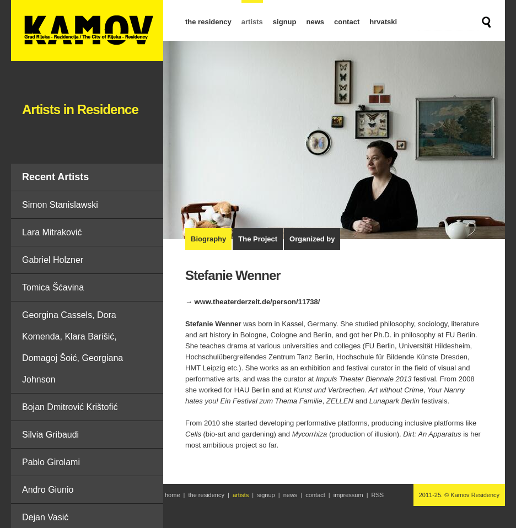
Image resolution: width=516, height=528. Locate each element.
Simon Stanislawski (60, 204)
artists (252, 22)
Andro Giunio (47, 489)
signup (285, 22)
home (172, 495)
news (315, 22)
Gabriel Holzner (52, 260)
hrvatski (383, 22)
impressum (348, 495)
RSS (378, 495)
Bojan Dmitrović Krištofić (69, 407)
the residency (208, 22)
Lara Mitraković (52, 232)
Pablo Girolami (51, 462)
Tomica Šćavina (53, 287)
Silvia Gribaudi (50, 434)
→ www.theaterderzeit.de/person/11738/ (252, 302)
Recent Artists (55, 176)
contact (346, 22)
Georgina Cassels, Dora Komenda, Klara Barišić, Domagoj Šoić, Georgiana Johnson (72, 347)
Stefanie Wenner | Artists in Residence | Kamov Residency (87, 30)
